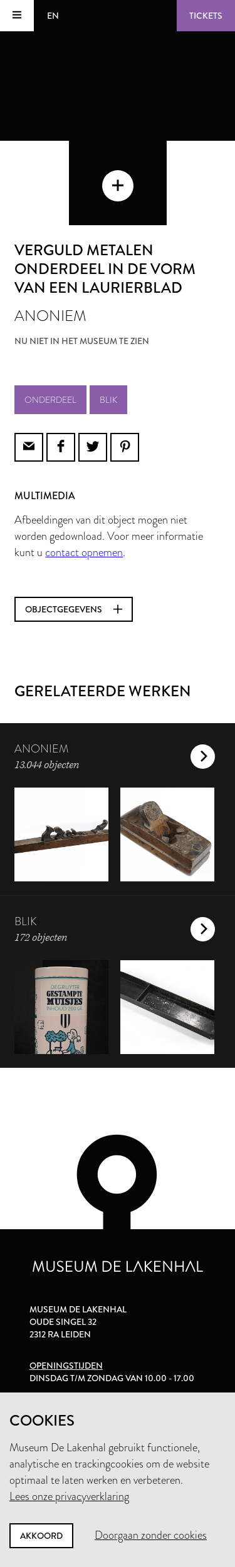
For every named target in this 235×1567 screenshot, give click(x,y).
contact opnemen (84, 552)
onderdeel (50, 399)
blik (108, 399)
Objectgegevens (73, 609)
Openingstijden (66, 1365)
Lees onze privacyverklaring (69, 1496)
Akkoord (41, 1535)
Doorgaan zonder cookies (151, 1535)
